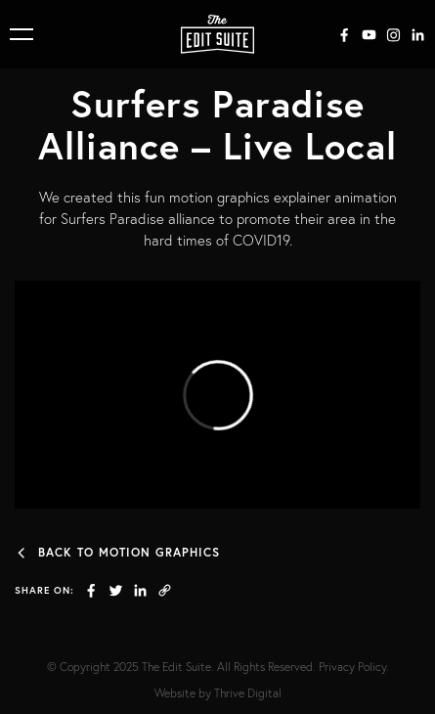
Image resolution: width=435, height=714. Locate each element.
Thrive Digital (248, 693)
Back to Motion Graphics (117, 552)
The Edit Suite (176, 666)
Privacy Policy (352, 666)
